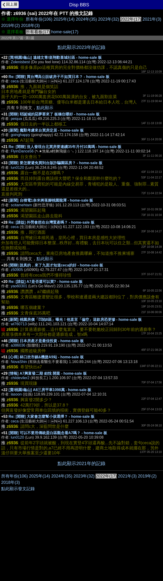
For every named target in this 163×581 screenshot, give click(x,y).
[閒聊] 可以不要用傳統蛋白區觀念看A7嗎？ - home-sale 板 (58, 433)
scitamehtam (21, 205)
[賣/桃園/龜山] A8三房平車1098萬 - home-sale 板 (50, 390)
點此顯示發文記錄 (18, 559)
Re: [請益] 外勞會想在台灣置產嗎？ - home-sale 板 (51, 222)
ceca (15, 81)
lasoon (16, 394)
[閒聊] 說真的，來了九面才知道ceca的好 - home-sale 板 (56, 265)
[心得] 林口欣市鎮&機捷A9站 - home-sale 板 (46, 357)
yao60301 (19, 286)
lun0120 (17, 168)
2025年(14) (64, 19)
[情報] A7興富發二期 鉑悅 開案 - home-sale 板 (48, 373)
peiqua (16, 119)
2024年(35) (86, 19)
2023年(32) (108, 19)
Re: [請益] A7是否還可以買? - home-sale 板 (46, 282)
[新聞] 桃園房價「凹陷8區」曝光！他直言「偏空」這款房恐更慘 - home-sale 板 (75, 320)
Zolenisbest (20, 62)
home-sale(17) (64, 32)
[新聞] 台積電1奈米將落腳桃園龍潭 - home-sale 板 (51, 200)
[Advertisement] (81, 506)
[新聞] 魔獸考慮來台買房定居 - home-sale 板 (46, 130)
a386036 (18, 345)
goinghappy (20, 135)
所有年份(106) (39, 19)
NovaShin (19, 362)
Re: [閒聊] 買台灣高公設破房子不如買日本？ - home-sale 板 (59, 77)
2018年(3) (30, 25)
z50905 (17, 270)
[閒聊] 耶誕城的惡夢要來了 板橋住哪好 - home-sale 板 (54, 114)
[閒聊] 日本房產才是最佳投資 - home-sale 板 (46, 341)
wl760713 (19, 324)
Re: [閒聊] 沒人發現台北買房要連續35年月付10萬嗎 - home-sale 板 (65, 147)
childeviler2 (20, 378)
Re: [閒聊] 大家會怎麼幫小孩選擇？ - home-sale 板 (51, 416)
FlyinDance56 (22, 151)
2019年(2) (10, 25)
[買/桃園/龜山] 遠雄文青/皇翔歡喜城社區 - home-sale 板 (55, 57)
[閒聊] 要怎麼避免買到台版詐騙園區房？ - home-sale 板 (55, 163)
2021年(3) (151, 19)
